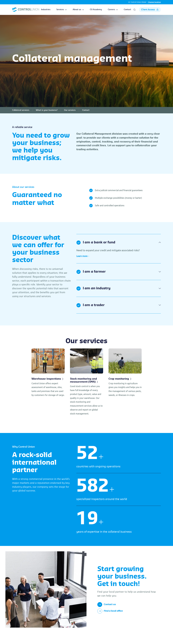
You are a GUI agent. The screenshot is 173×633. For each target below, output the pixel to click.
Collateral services (20, 110)
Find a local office (110, 611)
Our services (70, 110)
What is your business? (46, 110)
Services (61, 10)
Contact (127, 10)
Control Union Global (138, 2)
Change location (154, 2)
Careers (113, 10)
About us (78, 10)
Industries (45, 10)
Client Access (150, 9)
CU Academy (96, 10)
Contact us (106, 604)
